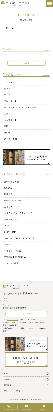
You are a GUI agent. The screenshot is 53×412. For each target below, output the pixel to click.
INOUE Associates (12, 201)
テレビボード (10, 101)
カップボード (10, 120)
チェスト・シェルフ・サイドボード (21, 107)
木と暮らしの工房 (12, 251)
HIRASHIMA (10, 232)
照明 (6, 126)
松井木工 (8, 194)
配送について (9, 374)
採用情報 (7, 385)
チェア (7, 89)
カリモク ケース (12, 207)
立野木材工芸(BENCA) (15, 257)
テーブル (8, 82)
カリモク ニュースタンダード (18, 213)
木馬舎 (7, 244)
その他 (7, 133)
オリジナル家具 (11, 263)
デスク (7, 114)
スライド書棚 (10, 139)
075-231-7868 (12, 320)
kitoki (7, 226)
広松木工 (8, 188)
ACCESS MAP (26, 314)
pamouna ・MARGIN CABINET (19, 238)
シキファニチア (11, 219)
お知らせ (30, 328)
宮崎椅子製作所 (11, 182)
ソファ (7, 95)
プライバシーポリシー (13, 391)
